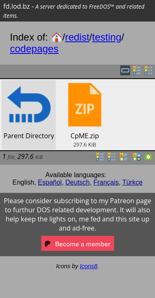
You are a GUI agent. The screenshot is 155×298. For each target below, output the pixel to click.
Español (50, 182)
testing (107, 37)
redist (77, 37)
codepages (34, 48)
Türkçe (132, 182)
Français (106, 182)
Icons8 (88, 266)
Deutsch (77, 182)
